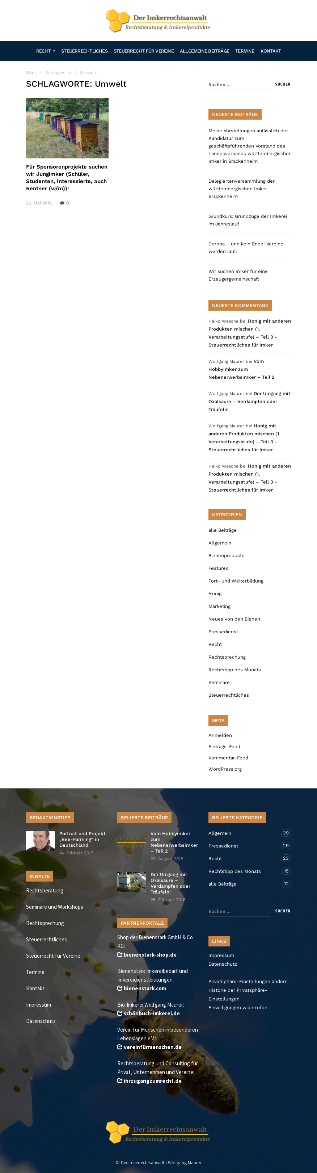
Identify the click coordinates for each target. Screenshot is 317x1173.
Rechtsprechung (227, 657)
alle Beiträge (222, 530)
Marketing (219, 606)
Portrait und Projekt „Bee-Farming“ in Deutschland (82, 839)
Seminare (219, 682)
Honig (214, 593)
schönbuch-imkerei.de (152, 1013)
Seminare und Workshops (54, 906)
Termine (244, 51)
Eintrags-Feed (224, 746)
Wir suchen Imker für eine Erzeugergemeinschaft (238, 275)
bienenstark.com (145, 988)
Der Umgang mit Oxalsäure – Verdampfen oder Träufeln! (249, 401)
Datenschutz (41, 1020)
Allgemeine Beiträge (204, 51)
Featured (218, 568)
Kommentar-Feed (228, 757)
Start (31, 72)
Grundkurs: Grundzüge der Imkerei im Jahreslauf (247, 220)
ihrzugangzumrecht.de (153, 1080)
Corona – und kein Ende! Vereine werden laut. (245, 247)
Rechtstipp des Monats (234, 669)
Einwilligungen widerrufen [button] (237, 1007)
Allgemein (219, 543)
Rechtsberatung (44, 890)
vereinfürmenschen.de (153, 1047)
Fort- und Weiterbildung (235, 581)
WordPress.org (225, 769)
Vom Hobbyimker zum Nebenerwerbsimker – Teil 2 (241, 369)
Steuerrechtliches (84, 51)
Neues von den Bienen (234, 619)
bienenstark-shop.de (150, 954)
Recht (45, 51)
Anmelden (220, 735)
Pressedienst (223, 631)
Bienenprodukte (226, 555)
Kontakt (271, 51)
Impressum (38, 1004)
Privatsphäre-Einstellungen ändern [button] (248, 981)
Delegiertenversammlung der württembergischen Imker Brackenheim (241, 188)
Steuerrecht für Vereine (144, 51)
